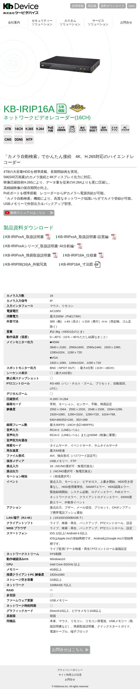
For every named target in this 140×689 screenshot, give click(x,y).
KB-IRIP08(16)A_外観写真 (26, 264)
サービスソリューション (98, 22)
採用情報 (78, 5)
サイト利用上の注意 (70, 674)
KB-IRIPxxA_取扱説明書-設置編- (83, 237)
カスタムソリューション (70, 22)
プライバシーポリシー (70, 670)
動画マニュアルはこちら (27, 212)
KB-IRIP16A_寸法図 (77, 264)
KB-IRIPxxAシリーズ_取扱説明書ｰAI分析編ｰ (40, 246)
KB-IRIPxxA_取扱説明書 (24, 237)
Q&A (132, 5)
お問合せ (126, 22)
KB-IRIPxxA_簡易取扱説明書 (28, 255)
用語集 (92, 5)
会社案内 (14, 22)
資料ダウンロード (112, 5)
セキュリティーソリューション (42, 22)
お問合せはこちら (67, 649)
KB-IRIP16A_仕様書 (81, 255)
